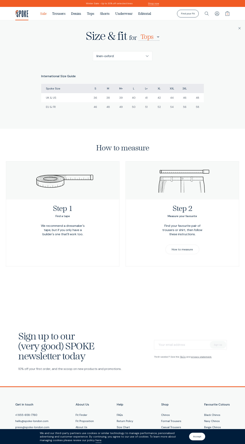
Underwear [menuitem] (124, 13)
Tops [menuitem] (90, 13)
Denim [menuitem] (76, 13)
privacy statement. (201, 356)
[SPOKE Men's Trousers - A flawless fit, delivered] (26, 13)
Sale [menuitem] (43, 13)
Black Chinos (212, 415)
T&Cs (183, 356)
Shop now (153, 3)
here (98, 440)
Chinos (165, 415)
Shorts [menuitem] (104, 13)
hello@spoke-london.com (31, 421)
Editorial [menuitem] (144, 13)
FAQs (120, 415)
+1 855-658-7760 (26, 415)
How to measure (182, 249)
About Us (81, 427)
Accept (197, 436)
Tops (146, 37)
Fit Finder (81, 415)
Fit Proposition (85, 421)
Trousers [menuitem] (58, 13)
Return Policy (125, 421)
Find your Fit (188, 13)
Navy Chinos (212, 421)
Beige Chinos (212, 427)
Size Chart (123, 427)
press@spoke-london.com (32, 427)
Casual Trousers (171, 427)
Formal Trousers (171, 421)
